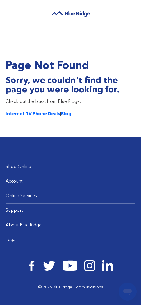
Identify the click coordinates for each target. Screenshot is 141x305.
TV (29, 114)
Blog (66, 114)
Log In (130, 12)
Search (120, 12)
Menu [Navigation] (11, 12)
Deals (54, 114)
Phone (40, 114)
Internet (15, 114)
